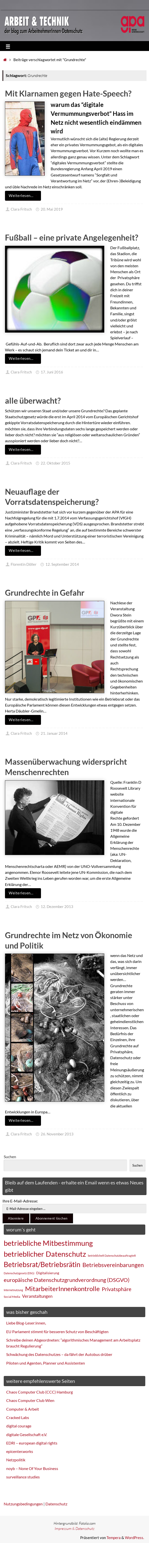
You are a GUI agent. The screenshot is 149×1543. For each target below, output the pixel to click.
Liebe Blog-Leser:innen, (26, 1323)
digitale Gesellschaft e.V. (26, 1434)
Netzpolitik (15, 1459)
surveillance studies (23, 1476)
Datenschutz (56, 1503)
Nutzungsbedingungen (23, 1503)
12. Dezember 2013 (57, 907)
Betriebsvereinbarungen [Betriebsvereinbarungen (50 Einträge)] (113, 1265)
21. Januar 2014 (54, 733)
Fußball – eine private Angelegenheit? (71, 237)
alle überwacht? (33, 400)
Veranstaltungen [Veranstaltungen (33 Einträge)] (37, 1296)
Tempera (114, 1538)
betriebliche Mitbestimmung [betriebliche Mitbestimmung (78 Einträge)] (48, 1243)
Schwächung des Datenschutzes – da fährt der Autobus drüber (59, 1354)
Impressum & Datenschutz (74, 1528)
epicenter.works (19, 1451)
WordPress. (134, 1538)
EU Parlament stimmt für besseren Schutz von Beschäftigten (57, 1331)
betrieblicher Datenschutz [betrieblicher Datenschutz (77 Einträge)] (45, 1253)
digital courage (18, 1425)
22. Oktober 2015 (55, 463)
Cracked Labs (17, 1417)
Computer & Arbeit (22, 1409)
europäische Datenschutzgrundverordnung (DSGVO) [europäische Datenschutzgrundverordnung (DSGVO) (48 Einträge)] (67, 1279)
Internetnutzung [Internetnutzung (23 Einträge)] (13, 1290)
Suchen (10, 1156)
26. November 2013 (57, 1134)
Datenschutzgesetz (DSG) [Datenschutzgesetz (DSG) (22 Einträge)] (19, 1273)
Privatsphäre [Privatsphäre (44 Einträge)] (116, 1289)
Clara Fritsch (21, 209)
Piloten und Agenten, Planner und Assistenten (45, 1363)
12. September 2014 (62, 564)
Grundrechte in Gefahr (44, 592)
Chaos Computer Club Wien (30, 1400)
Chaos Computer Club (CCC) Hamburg (39, 1392)
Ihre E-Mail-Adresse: (20, 1201)
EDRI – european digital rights (31, 1443)
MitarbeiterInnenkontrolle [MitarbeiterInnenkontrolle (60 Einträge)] (62, 1288)
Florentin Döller (24, 564)
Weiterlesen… (24, 195)
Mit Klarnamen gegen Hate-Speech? (68, 93)
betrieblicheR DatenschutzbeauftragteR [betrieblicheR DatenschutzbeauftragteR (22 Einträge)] (112, 1255)
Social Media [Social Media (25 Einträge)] (12, 1296)
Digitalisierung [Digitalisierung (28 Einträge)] (47, 1273)
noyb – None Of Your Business (32, 1468)
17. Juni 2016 (52, 372)
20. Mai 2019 (52, 209)
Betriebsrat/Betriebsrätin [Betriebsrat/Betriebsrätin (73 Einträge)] (42, 1264)
